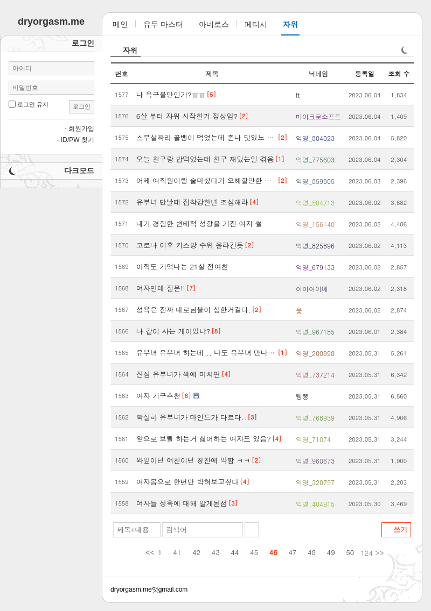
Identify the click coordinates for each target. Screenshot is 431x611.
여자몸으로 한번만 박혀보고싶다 (187, 482)
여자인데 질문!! (160, 288)
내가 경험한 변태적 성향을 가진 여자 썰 (199, 223)
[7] (191, 288)
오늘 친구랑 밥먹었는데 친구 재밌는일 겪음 (205, 159)
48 (312, 552)
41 (177, 552)
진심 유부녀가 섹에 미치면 (178, 374)
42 (196, 552)
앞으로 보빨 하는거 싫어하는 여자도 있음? (203, 439)
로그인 (82, 106)
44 (235, 552)
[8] (215, 331)
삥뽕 (302, 396)
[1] (279, 159)
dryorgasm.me (131, 589)
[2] (243, 116)
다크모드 (79, 170)
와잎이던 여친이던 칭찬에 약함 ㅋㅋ (193, 460)
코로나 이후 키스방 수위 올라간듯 (190, 245)
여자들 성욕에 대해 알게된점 (181, 503)
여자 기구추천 (158, 395)
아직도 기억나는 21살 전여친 (182, 266)
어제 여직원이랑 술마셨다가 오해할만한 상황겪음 (206, 180)
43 (216, 552)
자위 (130, 50)
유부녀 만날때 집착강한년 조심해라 (192, 202)
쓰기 (400, 529)
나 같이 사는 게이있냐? (173, 331)
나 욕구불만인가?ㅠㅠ (171, 94)
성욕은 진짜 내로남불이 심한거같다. (193, 309)
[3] (251, 417)
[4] (254, 202)
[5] (211, 94)
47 (292, 552)
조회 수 (398, 73)
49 (331, 552)
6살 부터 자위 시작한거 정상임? (187, 116)
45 (254, 552)
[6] (186, 396)
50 (350, 552)
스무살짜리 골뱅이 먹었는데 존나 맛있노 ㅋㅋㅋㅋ (206, 137)
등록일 (364, 73)
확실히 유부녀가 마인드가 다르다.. (191, 417)
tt (298, 95)
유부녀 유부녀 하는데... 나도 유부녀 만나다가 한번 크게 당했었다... (206, 352)
